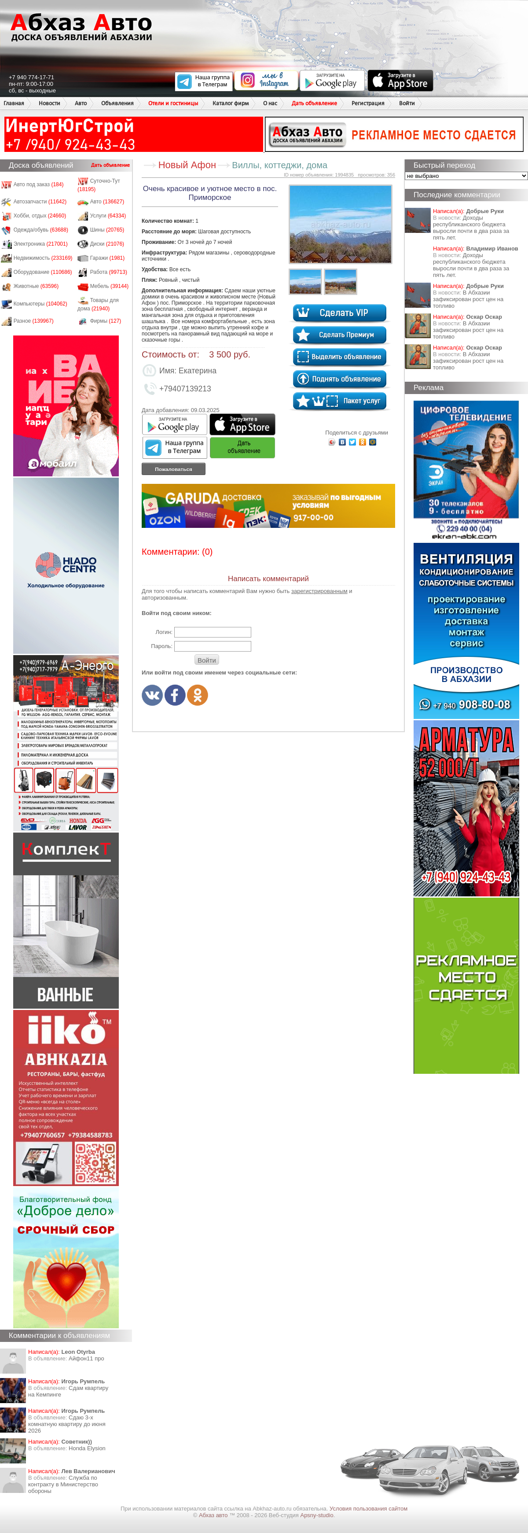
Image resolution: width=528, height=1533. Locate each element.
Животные (36, 286)
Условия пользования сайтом (368, 1508)
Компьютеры (40, 304)
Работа (108, 272)
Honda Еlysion (87, 1448)
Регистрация (368, 103)
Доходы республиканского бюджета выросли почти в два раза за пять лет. (471, 227)
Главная (14, 103)
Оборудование (43, 272)
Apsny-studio (316, 1515)
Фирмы (105, 321)
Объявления (117, 103)
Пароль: (161, 646)
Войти (407, 103)
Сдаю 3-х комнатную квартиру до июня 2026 (67, 1424)
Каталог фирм (231, 103)
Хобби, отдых (40, 216)
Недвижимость (43, 258)
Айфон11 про (86, 1358)
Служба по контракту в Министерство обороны (63, 1484)
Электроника (41, 244)
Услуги (108, 216)
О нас (270, 103)
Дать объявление (314, 103)
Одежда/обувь (41, 230)
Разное (34, 321)
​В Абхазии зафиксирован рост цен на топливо (468, 299)
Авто (81, 103)
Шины (107, 230)
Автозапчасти (40, 202)
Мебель (109, 286)
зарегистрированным (319, 591)
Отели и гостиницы (173, 103)
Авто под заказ (39, 184)
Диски (107, 244)
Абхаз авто (214, 1515)
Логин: (163, 632)
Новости (49, 103)
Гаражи (107, 258)
